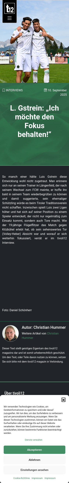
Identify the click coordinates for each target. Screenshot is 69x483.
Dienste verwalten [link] (33, 440)
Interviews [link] (14, 90)
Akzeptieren (34, 449)
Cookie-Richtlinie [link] (21, 478)
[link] (9, 8)
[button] (63, 399)
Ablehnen (34, 460)
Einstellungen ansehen (34, 470)
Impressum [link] (37, 478)
